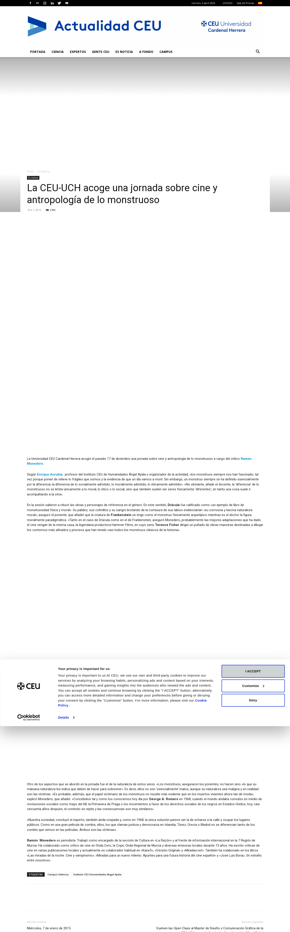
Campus (166, 52)
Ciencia (58, 52)
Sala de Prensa (245, 3)
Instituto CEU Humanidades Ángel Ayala (97, 717)
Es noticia (124, 52)
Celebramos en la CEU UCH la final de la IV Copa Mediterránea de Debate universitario (193, 838)
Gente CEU (100, 52)
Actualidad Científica (136, 828)
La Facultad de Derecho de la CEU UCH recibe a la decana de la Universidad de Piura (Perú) (96, 838)
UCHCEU (227, 3)
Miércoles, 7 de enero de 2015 (49, 771)
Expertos (78, 52)
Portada (37, 52)
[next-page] (37, 860)
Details (63, 923)
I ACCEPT (253, 877)
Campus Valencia (58, 717)
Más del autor (75, 791)
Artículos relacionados (45, 791)
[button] (258, 52)
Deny (253, 906)
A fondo (146, 52)
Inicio (30, 171)
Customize (253, 891)
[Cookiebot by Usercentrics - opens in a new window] (28, 923)
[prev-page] (30, 860)
